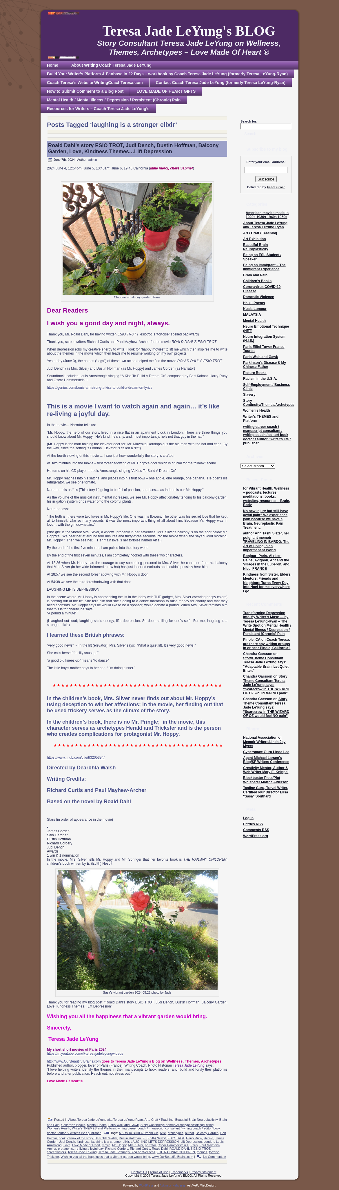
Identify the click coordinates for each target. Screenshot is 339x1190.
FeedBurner (276, 187)
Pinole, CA (251, 640)
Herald (208, 1138)
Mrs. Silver (135, 1145)
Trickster (53, 1156)
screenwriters (56, 1152)
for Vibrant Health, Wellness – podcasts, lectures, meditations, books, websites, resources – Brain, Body (266, 496)
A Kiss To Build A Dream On (138, 1133)
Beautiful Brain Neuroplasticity (196, 1119)
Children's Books (73, 1125)
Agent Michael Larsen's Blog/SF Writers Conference (266, 760)
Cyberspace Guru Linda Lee (266, 752)
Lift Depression (191, 1141)
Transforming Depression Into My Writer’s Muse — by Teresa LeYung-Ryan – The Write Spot (265, 619)
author (189, 1133)
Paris (194, 1145)
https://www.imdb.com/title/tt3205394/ (76, 757)
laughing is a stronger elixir (110, 1141)
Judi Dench (67, 1141)
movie (106, 1145)
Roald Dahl (159, 1148)
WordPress (146, 1185)
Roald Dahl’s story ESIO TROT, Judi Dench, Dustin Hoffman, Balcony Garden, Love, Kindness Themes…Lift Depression (133, 148)
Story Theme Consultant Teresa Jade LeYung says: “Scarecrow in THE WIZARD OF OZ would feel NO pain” (266, 684)
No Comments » (214, 1156)
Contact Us (139, 1172)
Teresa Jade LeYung (82, 1152)
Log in (248, 818)
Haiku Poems (254, 303)
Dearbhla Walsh (105, 1138)
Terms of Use (159, 1172)
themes (202, 1152)
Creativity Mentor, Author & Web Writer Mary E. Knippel (265, 770)
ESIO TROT (175, 1138)
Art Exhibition (254, 239)
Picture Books (255, 373)
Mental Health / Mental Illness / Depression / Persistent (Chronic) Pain (267, 629)
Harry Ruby (194, 1138)
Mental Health (97, 1125)
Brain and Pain (255, 275)
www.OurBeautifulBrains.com (172, 1156)
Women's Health (58, 1128)
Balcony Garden (207, 1133)
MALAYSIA (252, 315)
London (209, 1141)
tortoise (214, 1152)
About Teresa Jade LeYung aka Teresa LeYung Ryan (105, 1119)
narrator (150, 1145)
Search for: (248, 121)
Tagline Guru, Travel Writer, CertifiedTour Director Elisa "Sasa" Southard (265, 792)
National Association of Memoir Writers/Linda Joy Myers (264, 741)
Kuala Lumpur (255, 309)
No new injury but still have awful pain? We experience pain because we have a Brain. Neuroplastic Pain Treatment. (265, 519)
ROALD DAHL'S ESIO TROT (190, 1148)
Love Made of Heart (86, 1145)
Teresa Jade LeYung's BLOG (188, 31)
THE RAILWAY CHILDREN (176, 1152)
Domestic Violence (258, 297)
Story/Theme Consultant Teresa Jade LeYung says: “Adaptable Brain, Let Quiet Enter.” (266, 664)
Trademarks (179, 1172)
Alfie (163, 1133)
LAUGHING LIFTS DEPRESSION (155, 1141)
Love (66, 1145)
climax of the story (80, 1138)
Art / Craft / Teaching (159, 1119)
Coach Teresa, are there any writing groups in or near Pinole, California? (266, 644)
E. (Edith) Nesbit (154, 1138)
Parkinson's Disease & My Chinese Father (264, 365)
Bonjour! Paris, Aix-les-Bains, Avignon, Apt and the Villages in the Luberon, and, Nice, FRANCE (266, 562)
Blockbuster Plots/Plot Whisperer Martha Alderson (265, 780)
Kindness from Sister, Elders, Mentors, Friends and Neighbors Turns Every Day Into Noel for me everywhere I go (267, 582)
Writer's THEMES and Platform (94, 1128)
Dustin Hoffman (130, 1138)
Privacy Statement (203, 1172)
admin (92, 159)
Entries (253, 824)
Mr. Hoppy (119, 1145)
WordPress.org (255, 836)
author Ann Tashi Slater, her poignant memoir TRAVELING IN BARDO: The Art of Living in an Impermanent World (266, 541)
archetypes (175, 1133)
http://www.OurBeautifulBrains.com (74, 1061)
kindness (83, 1141)
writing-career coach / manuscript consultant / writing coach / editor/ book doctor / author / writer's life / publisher (267, 435)
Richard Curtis (140, 1148)
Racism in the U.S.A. (260, 379)
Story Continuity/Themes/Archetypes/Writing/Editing (177, 1125)
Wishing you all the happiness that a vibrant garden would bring (105, 1156)
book (62, 1138)
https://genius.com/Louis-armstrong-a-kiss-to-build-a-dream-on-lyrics (99, 388)
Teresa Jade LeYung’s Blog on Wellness (127, 1152)
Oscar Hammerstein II (173, 1145)
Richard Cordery (116, 1148)
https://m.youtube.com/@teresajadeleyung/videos (85, 1054)
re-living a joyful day (89, 1148)
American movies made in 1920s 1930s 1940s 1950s (267, 215)
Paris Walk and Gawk (123, 1125)
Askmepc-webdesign (173, 1185)
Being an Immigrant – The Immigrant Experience (264, 267)
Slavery (249, 395)
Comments (256, 830)
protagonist (66, 1148)
